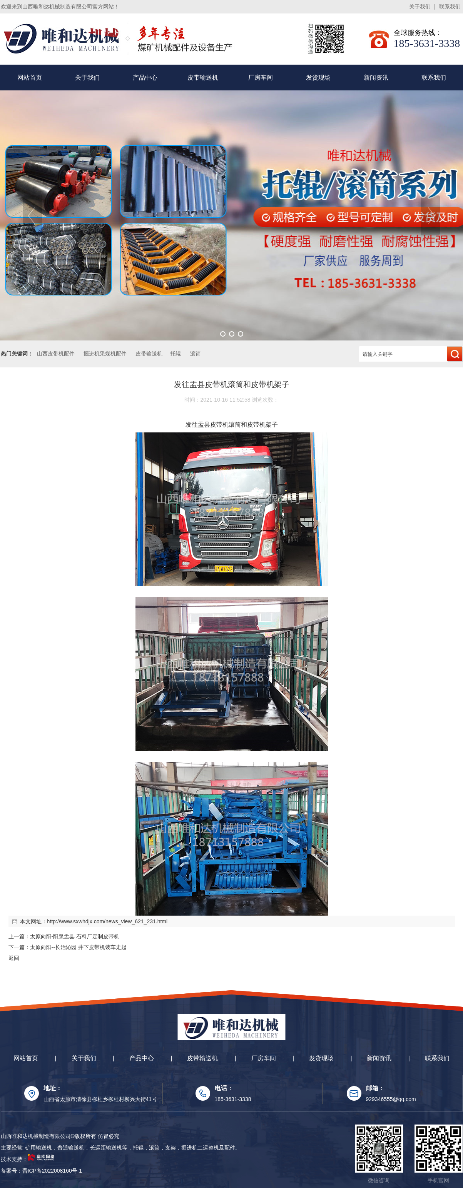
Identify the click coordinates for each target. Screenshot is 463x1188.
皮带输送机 (202, 77)
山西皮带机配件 (56, 354)
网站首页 (29, 77)
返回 (13, 958)
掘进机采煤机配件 (105, 354)
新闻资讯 (376, 77)
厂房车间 (260, 77)
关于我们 (420, 6)
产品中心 (145, 77)
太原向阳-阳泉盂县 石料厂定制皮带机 (75, 936)
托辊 (175, 354)
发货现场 (318, 77)
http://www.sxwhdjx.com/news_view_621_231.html (107, 921)
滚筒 (195, 354)
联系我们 (450, 6)
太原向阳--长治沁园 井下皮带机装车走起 (78, 947)
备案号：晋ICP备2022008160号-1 (41, 1171)
